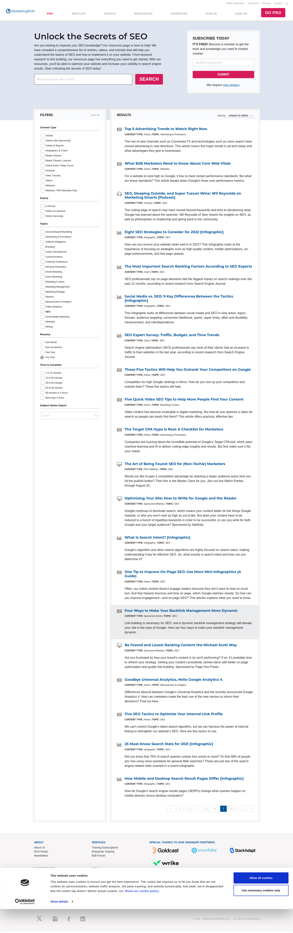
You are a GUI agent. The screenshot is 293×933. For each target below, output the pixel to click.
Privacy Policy (100, 891)
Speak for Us (42, 887)
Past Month (51, 344)
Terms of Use (100, 887)
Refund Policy (100, 883)
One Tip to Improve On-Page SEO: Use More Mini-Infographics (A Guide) (183, 575)
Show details (59, 925)
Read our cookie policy (142, 914)
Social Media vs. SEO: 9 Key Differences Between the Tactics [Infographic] (179, 300)
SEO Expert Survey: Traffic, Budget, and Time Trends (172, 336)
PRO (50, 14)
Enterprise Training (103, 852)
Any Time (50, 358)
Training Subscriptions (105, 848)
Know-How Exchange (105, 879)
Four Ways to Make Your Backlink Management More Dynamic (181, 612)
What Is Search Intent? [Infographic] (157, 539)
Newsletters (41, 856)
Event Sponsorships (46, 879)
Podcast (266, 4)
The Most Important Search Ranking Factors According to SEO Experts (188, 268)
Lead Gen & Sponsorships (50, 875)
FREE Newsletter (235, 4)
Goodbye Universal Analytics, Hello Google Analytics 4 (173, 681)
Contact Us (98, 875)
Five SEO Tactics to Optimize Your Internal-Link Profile (174, 715)
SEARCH (149, 80)
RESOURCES (143, 14)
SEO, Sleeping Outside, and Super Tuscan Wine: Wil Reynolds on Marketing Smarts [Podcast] (183, 197)
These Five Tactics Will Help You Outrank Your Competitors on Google (188, 371)
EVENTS (110, 14)
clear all (95, 116)
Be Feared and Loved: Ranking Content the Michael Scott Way (181, 646)
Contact (278, 4)
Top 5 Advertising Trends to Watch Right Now (166, 130)
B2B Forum (98, 856)
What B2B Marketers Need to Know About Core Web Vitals (178, 165)
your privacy (231, 86)
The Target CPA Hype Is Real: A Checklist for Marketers (174, 431)
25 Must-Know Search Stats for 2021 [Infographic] (169, 745)
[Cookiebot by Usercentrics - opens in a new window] (25, 925)
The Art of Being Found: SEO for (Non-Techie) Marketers (175, 465)
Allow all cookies (261, 901)
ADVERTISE (179, 14)
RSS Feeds (41, 852)
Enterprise (253, 4)
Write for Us (41, 883)
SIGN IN (211, 14)
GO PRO (273, 13)
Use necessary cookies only (261, 914)
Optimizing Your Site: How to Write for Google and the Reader (181, 500)
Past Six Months (53, 348)
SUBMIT (223, 76)
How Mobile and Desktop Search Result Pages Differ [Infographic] (184, 780)
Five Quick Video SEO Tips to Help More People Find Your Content (184, 401)
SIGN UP (241, 14)
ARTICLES (79, 14)
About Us (39, 848)
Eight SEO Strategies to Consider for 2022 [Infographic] (174, 233)
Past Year (50, 353)
